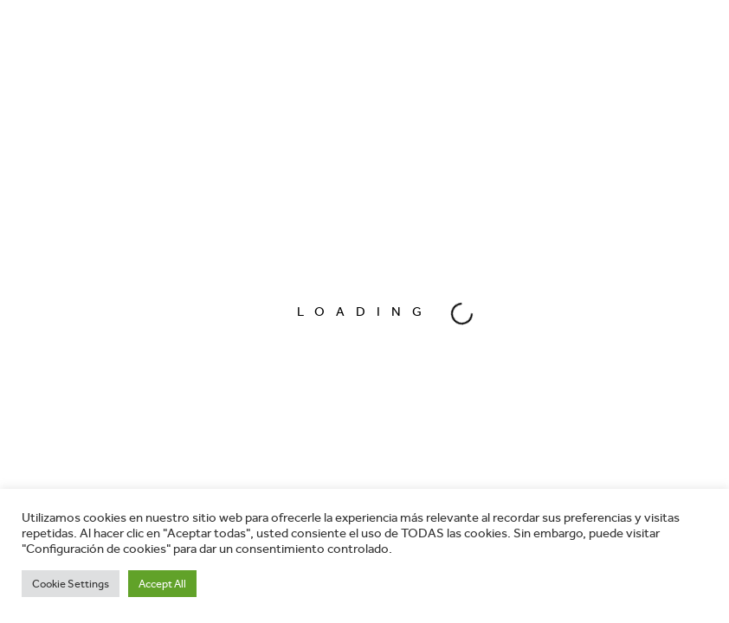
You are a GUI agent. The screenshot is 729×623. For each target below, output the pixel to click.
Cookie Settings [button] (70, 583)
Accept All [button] (162, 583)
